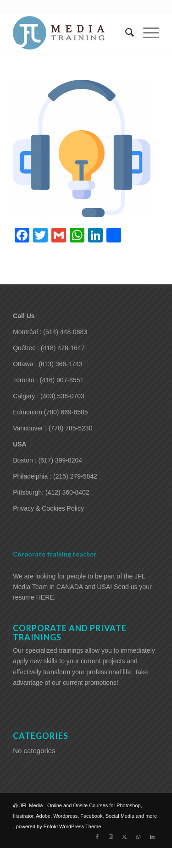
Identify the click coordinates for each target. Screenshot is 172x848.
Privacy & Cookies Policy (48, 508)
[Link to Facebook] (97, 836)
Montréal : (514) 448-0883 (50, 332)
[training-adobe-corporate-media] (71, 32)
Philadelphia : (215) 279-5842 (55, 476)
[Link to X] (125, 836)
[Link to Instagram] (111, 836)
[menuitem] (125, 32)
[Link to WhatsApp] (138, 836)
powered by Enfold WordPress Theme (58, 826)
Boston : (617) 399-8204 (47, 460)
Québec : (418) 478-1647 (48, 348)
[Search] (125, 32)
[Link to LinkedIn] (152, 836)
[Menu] (146, 32)
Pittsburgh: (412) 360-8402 (51, 492)
